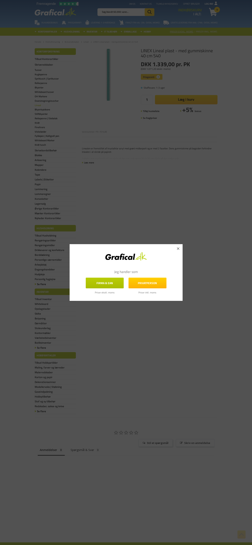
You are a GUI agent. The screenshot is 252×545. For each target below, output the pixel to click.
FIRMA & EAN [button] (104, 283)
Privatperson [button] (147, 283)
